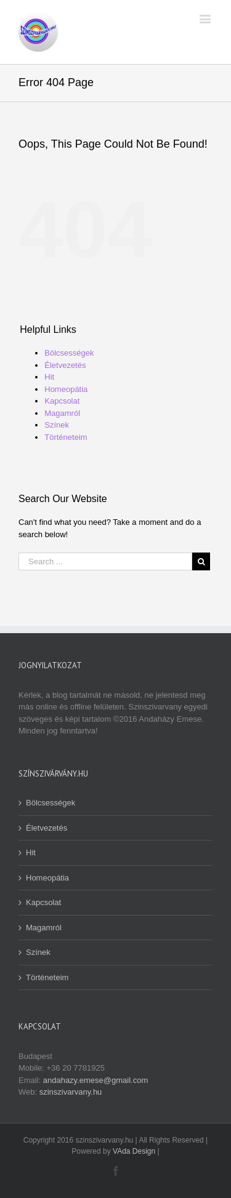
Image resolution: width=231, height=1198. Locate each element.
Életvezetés (65, 365)
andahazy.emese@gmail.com (95, 1080)
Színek (56, 424)
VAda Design (134, 1151)
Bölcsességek (69, 352)
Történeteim (65, 437)
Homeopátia (65, 389)
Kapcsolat (61, 400)
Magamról (62, 413)
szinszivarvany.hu (70, 1091)
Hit (49, 376)
